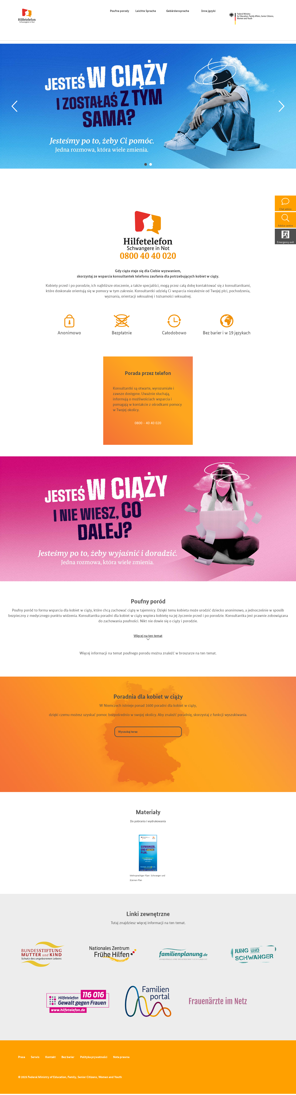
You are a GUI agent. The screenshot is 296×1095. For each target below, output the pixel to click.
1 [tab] (145, 164)
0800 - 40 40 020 (148, 423)
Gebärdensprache (177, 11)
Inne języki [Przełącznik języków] (209, 11)
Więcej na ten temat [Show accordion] (148, 636)
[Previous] (14, 106)
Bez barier (67, 1057)
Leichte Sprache (145, 11)
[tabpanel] (148, 106)
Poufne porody (119, 11)
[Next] (281, 106)
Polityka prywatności (93, 1057)
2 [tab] (150, 164)
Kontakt (50, 1057)
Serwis (35, 1057)
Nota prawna (121, 1057)
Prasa (21, 1057)
